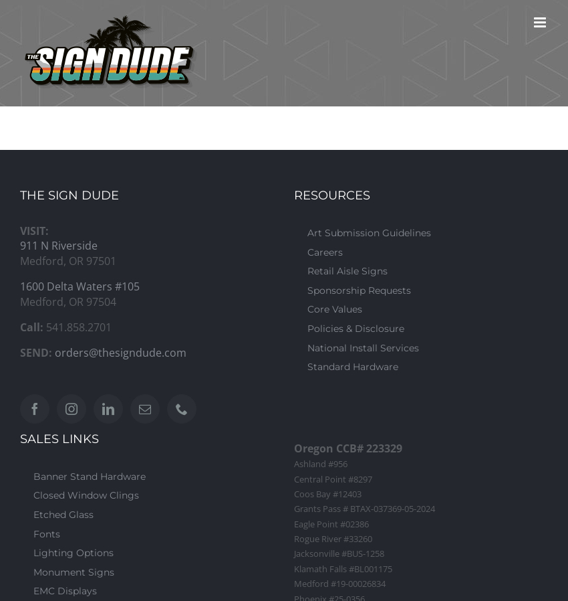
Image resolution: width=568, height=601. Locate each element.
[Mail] (145, 409)
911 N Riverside (59, 245)
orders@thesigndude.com (120, 352)
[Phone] (181, 409)
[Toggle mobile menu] (541, 22)
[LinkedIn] (108, 409)
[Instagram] (71, 409)
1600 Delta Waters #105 (80, 286)
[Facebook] (34, 409)
